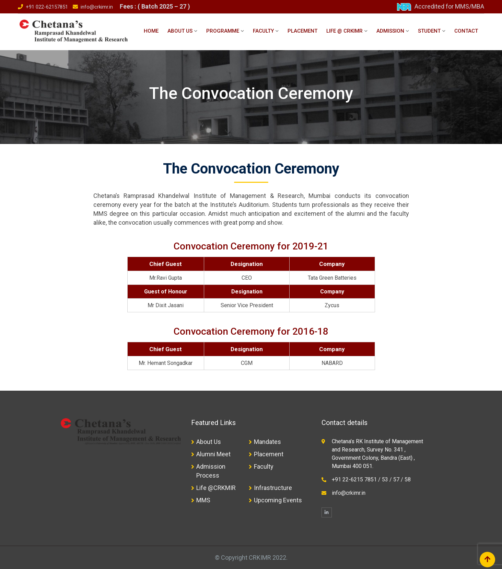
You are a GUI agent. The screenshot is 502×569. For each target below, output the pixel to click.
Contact (466, 31)
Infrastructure (273, 487)
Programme (222, 31)
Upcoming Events (278, 500)
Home (151, 31)
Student (429, 31)
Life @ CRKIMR (344, 31)
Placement (302, 31)
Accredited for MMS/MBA (449, 6)
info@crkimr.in (97, 7)
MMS (203, 500)
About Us (179, 31)
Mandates (267, 441)
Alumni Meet (213, 454)
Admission (390, 31)
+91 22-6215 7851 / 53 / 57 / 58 (371, 479)
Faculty (263, 31)
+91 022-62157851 (47, 7)
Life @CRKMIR (216, 487)
